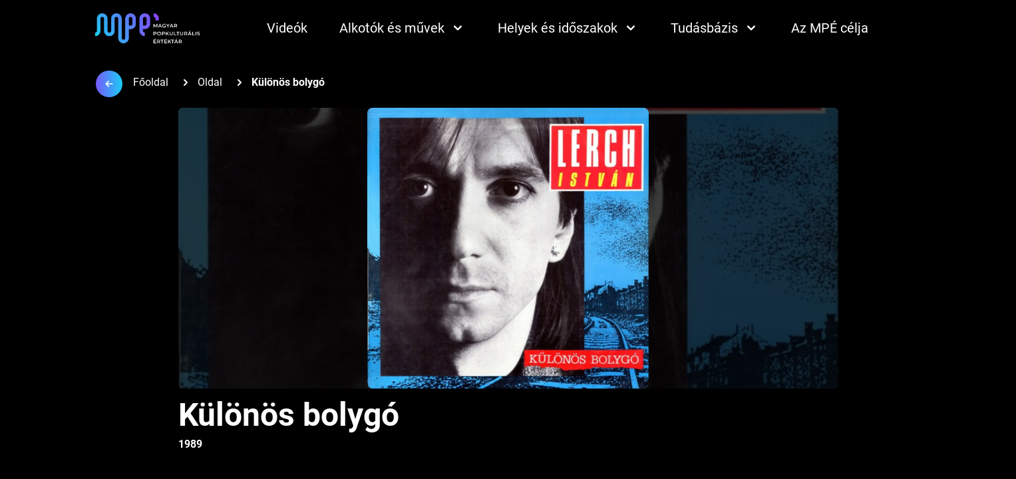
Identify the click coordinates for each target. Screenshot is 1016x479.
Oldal (210, 82)
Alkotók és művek (402, 28)
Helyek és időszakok (568, 28)
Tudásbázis (715, 28)
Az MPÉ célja (829, 28)
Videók (287, 28)
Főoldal (150, 82)
